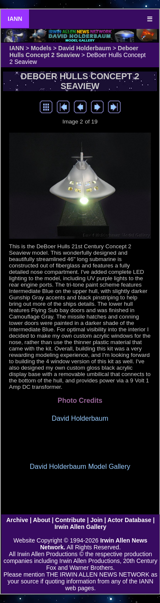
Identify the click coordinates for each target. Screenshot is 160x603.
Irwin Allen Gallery (81, 526)
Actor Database (129, 520)
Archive (17, 520)
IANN (15, 18)
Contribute (70, 520)
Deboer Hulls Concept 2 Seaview (73, 51)
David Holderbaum (84, 48)
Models (41, 48)
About (41, 520)
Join (96, 520)
